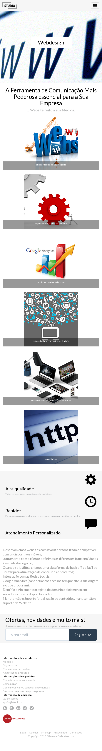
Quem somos (10, 698)
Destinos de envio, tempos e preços (23, 691)
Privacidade (60, 732)
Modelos (8, 661)
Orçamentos (10, 665)
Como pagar (10, 683)
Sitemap (46, 732)
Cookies (34, 732)
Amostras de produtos (16, 672)
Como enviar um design (16, 669)
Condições (76, 732)
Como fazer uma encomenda (19, 680)
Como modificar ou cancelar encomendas (26, 687)
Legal (23, 732)
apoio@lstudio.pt (12, 702)
